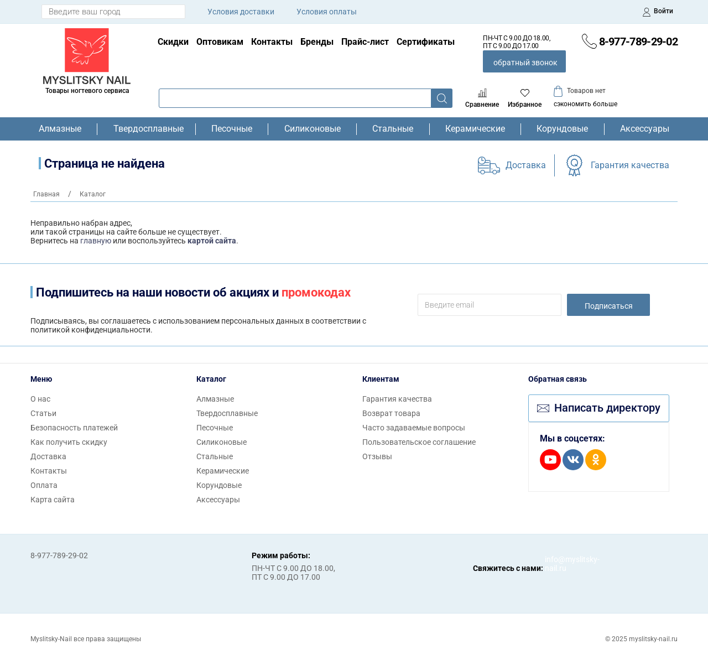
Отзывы (377, 456)
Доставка (526, 165)
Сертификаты (426, 42)
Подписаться (609, 306)
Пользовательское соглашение (419, 442)
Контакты (272, 42)
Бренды (317, 42)
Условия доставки (240, 11)
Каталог (211, 379)
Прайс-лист (365, 42)
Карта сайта (52, 499)
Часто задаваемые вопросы (413, 427)
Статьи (43, 413)
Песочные (231, 129)
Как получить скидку (68, 442)
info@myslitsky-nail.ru (556, 564)
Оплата (44, 485)
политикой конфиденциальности (90, 329)
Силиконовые (312, 129)
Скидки (173, 42)
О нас (40, 398)
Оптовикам (219, 42)
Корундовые (562, 129)
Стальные (392, 129)
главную (95, 240)
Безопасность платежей (74, 427)
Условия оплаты (326, 11)
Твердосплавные (146, 129)
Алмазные (60, 129)
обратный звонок (525, 62)
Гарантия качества (630, 165)
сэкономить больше (585, 104)
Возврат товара (391, 413)
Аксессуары (644, 129)
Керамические (475, 129)
